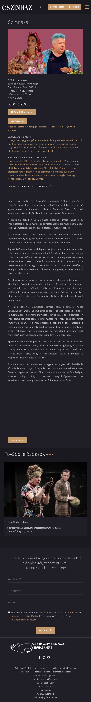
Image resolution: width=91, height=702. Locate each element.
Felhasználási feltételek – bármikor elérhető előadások (46, 671)
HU (41, 7)
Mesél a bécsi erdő (18, 522)
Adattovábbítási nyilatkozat (45, 675)
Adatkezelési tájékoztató (45, 679)
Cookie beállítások (45, 686)
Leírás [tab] (11, 186)
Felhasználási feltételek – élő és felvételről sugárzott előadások (45, 668)
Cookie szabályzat (45, 682)
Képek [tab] (25, 186)
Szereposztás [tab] (45, 186)
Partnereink (45, 690)
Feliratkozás (45, 630)
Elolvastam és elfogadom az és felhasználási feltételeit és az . (46, 616)
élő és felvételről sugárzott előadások (59, 612)
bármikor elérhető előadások (25, 616)
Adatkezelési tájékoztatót (24, 619)
